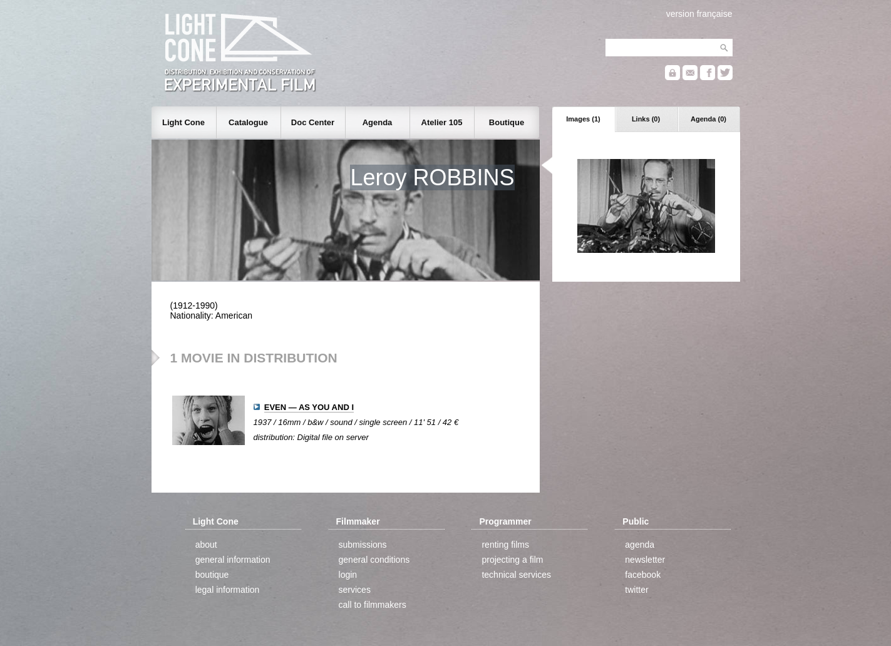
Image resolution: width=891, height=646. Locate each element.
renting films (505, 545)
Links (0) (646, 119)
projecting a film (512, 560)
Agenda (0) (708, 119)
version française (699, 14)
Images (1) (583, 119)
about (206, 545)
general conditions (374, 560)
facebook (643, 575)
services (355, 590)
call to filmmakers (372, 605)
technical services (516, 575)
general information (232, 560)
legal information (227, 590)
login (348, 575)
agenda (639, 545)
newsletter (645, 560)
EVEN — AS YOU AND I (309, 407)
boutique (212, 575)
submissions (363, 545)
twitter (636, 590)
